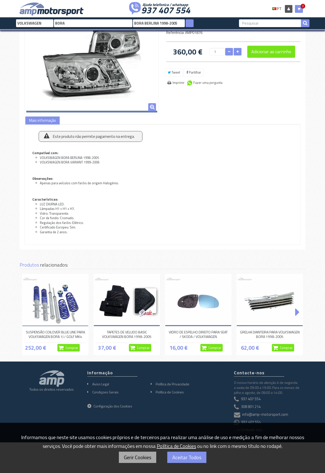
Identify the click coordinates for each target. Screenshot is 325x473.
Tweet (174, 72)
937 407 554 (165, 9)
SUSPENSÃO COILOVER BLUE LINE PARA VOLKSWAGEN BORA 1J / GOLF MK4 (55, 334)
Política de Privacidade (172, 384)
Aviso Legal (100, 384)
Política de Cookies (170, 392)
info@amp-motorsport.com (265, 415)
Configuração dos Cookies (109, 406)
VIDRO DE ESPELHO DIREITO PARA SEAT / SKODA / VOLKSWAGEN (198, 334)
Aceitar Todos (186, 457)
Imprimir (179, 82)
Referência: (175, 32)
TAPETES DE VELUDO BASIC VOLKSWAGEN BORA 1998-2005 (126, 334)
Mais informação (42, 120)
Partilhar (193, 72)
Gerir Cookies (137, 457)
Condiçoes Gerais (105, 392)
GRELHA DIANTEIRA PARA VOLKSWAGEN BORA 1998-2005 (270, 334)
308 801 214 (251, 407)
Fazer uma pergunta (207, 82)
